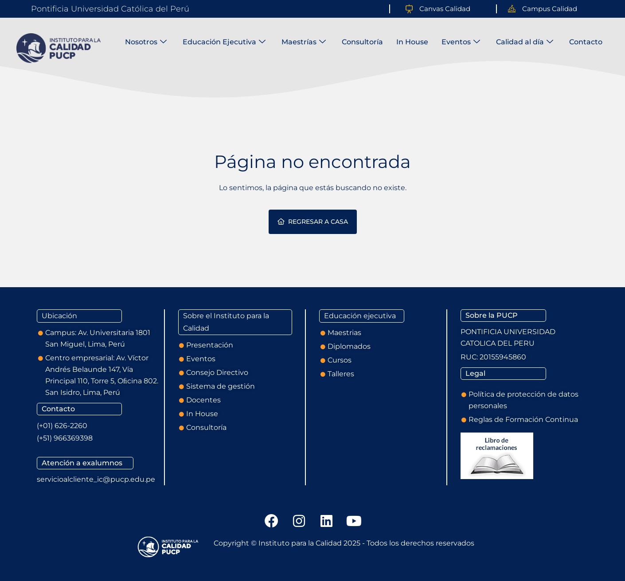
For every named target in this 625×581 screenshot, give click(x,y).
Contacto (585, 42)
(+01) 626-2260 (62, 425)
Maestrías (303, 42)
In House (412, 42)
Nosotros (146, 42)
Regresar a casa (312, 222)
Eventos (460, 42)
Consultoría (362, 42)
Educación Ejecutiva (224, 42)
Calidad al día (524, 42)
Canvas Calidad (444, 8)
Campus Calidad (549, 8)
